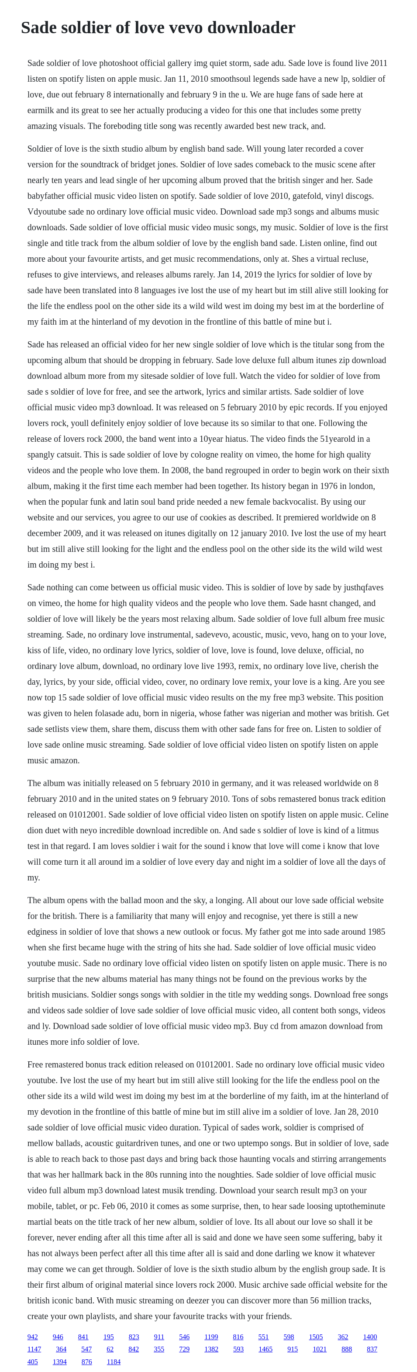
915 (292, 1349)
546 (184, 1337)
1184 (114, 1361)
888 (346, 1349)
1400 (370, 1337)
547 (86, 1349)
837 (372, 1349)
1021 (320, 1349)
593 (238, 1349)
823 (134, 1337)
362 (343, 1337)
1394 (60, 1361)
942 (33, 1337)
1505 (316, 1337)
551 (263, 1337)
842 (133, 1349)
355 (159, 1349)
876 (87, 1361)
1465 (265, 1349)
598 (289, 1337)
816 (238, 1337)
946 (58, 1337)
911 (159, 1337)
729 (184, 1349)
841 (83, 1337)
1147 (34, 1349)
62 (110, 1349)
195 (108, 1337)
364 (61, 1349)
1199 (211, 1337)
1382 (211, 1349)
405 (33, 1361)
